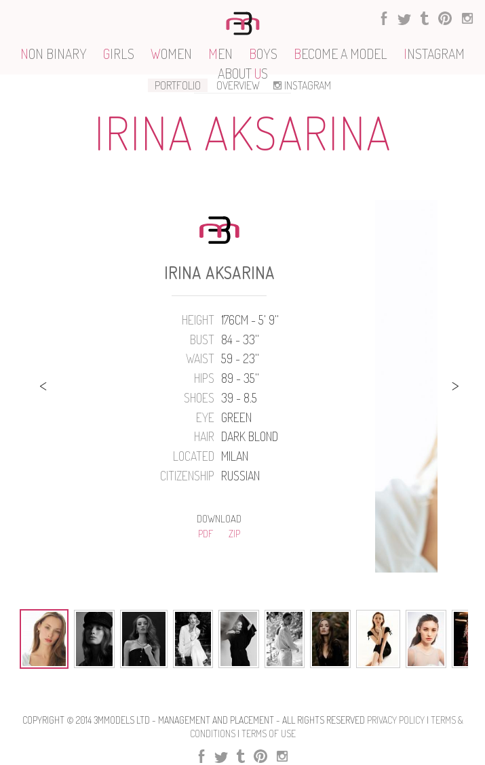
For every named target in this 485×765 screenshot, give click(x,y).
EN (220, 53)
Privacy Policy (396, 720)
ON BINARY (53, 53)
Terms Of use (268, 733)
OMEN (171, 53)
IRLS (118, 53)
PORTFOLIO (178, 85)
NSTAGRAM (434, 53)
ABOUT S (243, 73)
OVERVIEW (238, 85)
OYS (263, 53)
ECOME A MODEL (340, 53)
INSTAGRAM (301, 85)
